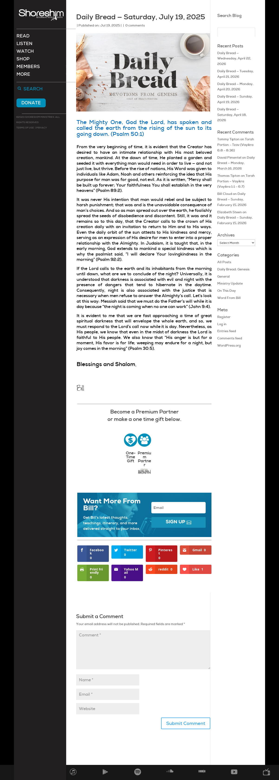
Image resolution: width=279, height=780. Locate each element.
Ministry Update (230, 283)
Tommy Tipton (228, 139)
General (223, 276)
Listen (24, 45)
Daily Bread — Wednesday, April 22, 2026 (234, 58)
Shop (22, 60)
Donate (31, 103)
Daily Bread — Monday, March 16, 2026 (236, 163)
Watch (25, 52)
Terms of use (25, 128)
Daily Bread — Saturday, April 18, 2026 (232, 114)
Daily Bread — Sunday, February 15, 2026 (232, 199)
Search (33, 89)
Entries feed (226, 331)
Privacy (41, 128)
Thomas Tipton (228, 176)
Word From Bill (229, 298)
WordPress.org (229, 345)
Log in (222, 324)
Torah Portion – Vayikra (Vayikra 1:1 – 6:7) (236, 181)
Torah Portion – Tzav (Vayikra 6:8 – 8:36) (235, 144)
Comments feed (229, 338)
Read (22, 37)
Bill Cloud (224, 194)
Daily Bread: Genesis (233, 269)
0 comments (135, 25)
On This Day (226, 290)
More (23, 75)
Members (28, 68)
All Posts (224, 262)
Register (223, 317)
